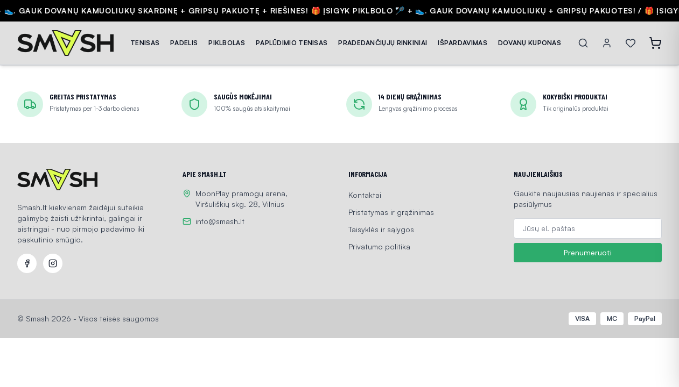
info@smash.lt (219, 221)
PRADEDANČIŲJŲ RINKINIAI (382, 43)
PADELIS (184, 43)
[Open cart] (655, 43)
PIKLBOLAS (226, 43)
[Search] (583, 43)
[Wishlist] (630, 43)
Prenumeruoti (588, 252)
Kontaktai (364, 194)
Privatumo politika (379, 246)
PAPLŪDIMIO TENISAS (291, 43)
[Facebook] (27, 263)
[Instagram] (52, 263)
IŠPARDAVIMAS (462, 43)
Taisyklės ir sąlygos (381, 229)
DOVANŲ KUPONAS (529, 43)
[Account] (606, 43)
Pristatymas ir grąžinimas (391, 212)
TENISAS (144, 43)
